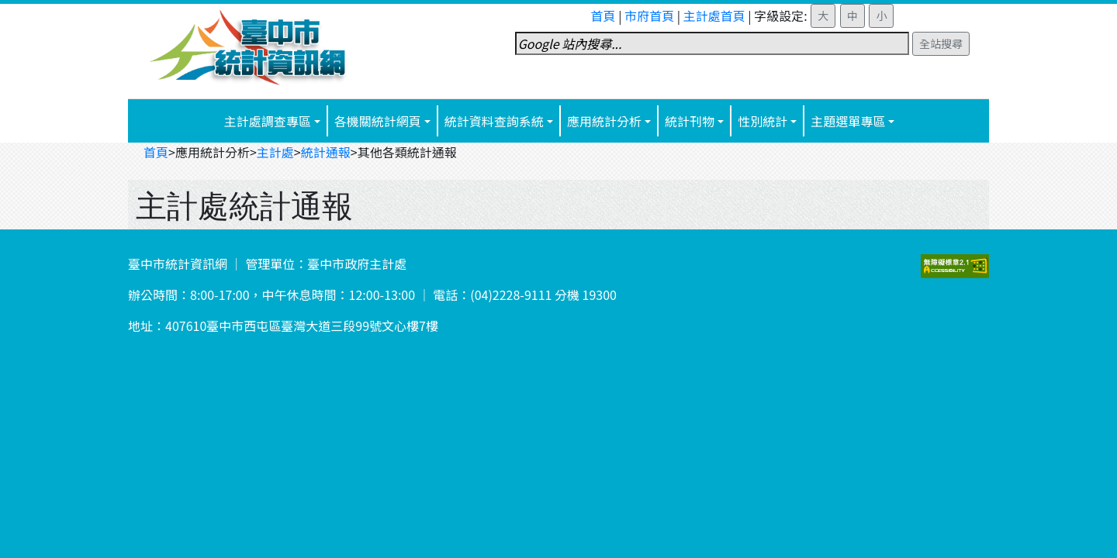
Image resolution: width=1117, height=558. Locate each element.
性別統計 (762, 121)
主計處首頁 (714, 15)
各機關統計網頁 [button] (377, 121)
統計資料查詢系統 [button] (494, 121)
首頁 (603, 15)
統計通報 (326, 152)
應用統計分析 (604, 121)
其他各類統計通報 (407, 152)
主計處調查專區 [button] (267, 121)
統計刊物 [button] (689, 121)
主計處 (275, 152)
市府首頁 (649, 15)
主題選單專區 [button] (848, 121)
